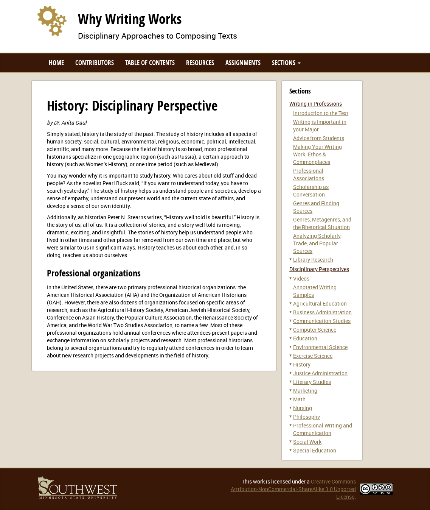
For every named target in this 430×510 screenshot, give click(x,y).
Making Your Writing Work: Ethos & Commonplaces (317, 154)
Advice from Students (318, 138)
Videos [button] (301, 278)
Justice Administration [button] (320, 373)
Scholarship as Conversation (311, 190)
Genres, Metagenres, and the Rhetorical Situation (322, 223)
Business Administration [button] (322, 312)
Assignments (243, 62)
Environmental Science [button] (320, 347)
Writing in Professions (315, 103)
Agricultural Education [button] (320, 303)
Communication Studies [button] (322, 320)
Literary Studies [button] (312, 381)
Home (56, 62)
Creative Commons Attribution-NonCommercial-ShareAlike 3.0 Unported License (293, 489)
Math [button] (299, 399)
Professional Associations (308, 174)
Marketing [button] (305, 390)
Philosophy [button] (306, 416)
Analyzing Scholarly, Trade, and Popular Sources (317, 243)
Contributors (94, 62)
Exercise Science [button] (312, 355)
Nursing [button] (302, 408)
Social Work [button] (307, 441)
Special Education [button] (314, 450)
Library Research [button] (313, 259)
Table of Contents (150, 62)
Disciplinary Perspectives (319, 269)
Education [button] (305, 338)
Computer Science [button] (314, 329)
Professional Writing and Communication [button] (322, 429)
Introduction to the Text (320, 113)
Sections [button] (286, 62)
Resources (200, 62)
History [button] (301, 364)
